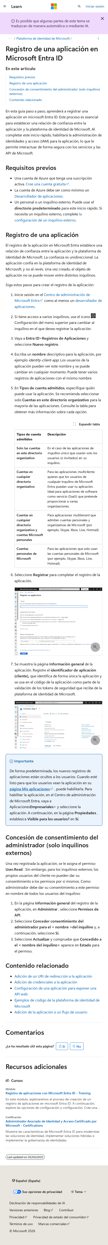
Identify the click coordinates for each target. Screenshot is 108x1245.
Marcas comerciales (52, 1224)
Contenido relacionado (25, 100)
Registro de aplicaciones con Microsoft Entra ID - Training (48, 1093)
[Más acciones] (98, 38)
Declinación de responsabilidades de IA (37, 1203)
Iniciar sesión (95, 6)
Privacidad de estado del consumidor (59, 1217)
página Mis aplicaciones (30, 788)
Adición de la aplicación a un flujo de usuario (50, 1011)
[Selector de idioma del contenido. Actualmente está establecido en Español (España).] (26, 1180)
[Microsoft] (54, 6)
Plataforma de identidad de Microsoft (43, 38)
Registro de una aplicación (28, 83)
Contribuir (66, 1210)
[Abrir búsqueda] (79, 6)
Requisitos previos (22, 77)
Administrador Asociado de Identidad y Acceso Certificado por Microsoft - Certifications (51, 1123)
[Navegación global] (4, 6)
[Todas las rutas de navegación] (10, 38)
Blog (47, 1210)
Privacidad (16, 1217)
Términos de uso (21, 1224)
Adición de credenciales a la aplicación (45, 981)
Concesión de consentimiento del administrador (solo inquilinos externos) (54, 91)
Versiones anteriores (23, 1210)
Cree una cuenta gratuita (46, 183)
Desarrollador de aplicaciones (38, 196)
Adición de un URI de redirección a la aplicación (53, 976)
